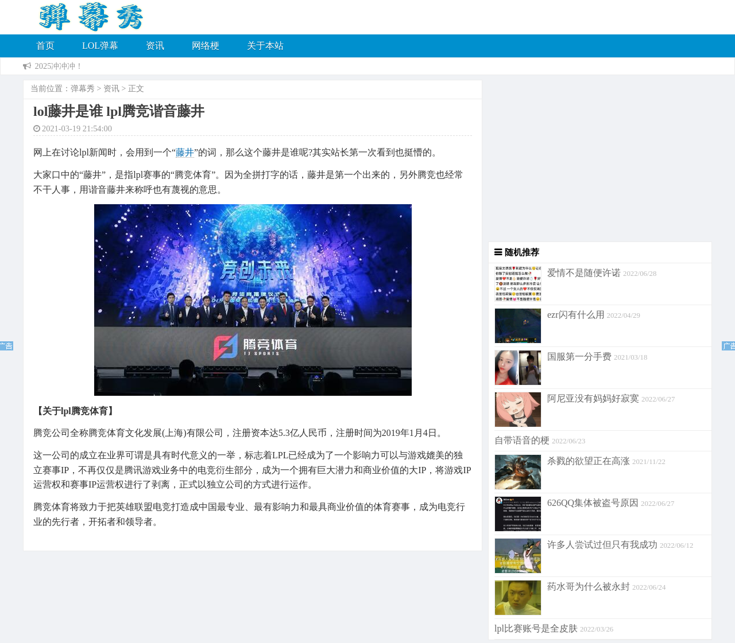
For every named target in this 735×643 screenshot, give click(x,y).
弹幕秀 (83, 88)
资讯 (155, 45)
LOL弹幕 (100, 45)
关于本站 (265, 45)
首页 (45, 45)
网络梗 (205, 45)
